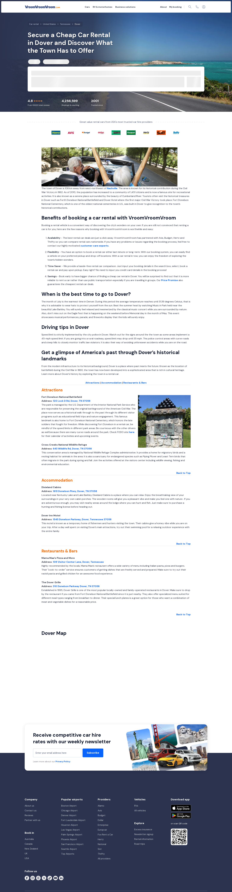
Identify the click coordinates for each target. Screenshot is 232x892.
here (131, 432)
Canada (28, 843)
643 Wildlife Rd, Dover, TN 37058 (72, 448)
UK (26, 853)
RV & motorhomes (102, 7)
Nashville (112, 188)
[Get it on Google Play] (181, 816)
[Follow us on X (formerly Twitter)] (44, 877)
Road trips (139, 843)
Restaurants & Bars (135, 382)
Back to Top (183, 473)
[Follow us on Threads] (38, 877)
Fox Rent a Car (105, 834)
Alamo (101, 805)
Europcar (102, 829)
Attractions (92, 382)
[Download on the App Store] (181, 808)
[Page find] (190, 7)
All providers (104, 858)
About (163, 7)
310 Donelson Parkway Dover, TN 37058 (76, 586)
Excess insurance (143, 829)
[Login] (203, 7)
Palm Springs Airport (71, 834)
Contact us (31, 810)
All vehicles (140, 810)
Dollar (100, 820)
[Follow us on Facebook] (27, 877)
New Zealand (31, 848)
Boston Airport (69, 805)
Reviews (29, 815)
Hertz (101, 839)
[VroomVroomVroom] (42, 7)
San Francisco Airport (72, 844)
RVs (136, 805)
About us (29, 805)
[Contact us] (197, 7)
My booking (175, 7)
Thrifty (101, 853)
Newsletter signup (143, 834)
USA (27, 858)
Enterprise (103, 825)
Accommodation (111, 382)
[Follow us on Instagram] (32, 877)
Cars (87, 7)
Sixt (100, 849)
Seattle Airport (69, 849)
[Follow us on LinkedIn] (61, 877)
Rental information (143, 839)
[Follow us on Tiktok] (50, 877)
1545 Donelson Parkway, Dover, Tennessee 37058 (82, 519)
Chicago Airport (69, 810)
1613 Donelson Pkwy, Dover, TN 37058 (75, 491)
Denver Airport (68, 815)
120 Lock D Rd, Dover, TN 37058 (71, 400)
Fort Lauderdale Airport (73, 820)
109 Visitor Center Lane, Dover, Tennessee (78, 561)
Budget (101, 815)
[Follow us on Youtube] (55, 877)
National (102, 844)
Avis (100, 810)
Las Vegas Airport (70, 829)
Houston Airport (69, 825)
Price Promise (169, 280)
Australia (29, 839)
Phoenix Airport (69, 839)
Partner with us (32, 820)
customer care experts (94, 245)
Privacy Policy (62, 761)
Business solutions (125, 7)
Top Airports (67, 853)
